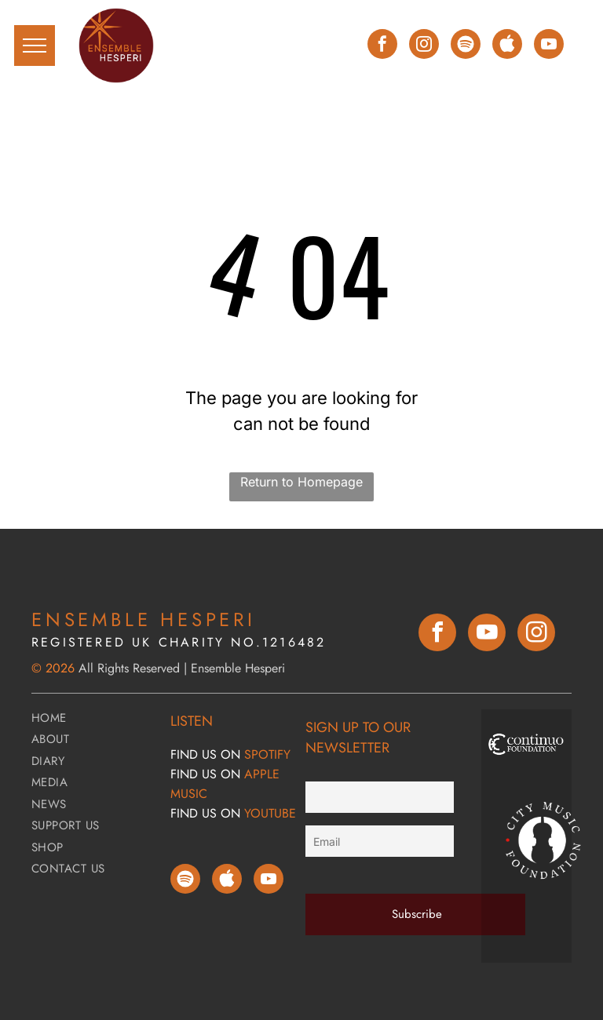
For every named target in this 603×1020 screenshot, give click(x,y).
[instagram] (424, 46)
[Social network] (507, 46)
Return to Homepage (301, 482)
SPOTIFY (267, 754)
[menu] (34, 45)
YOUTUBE (270, 813)
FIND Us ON (205, 754)
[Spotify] (466, 46)
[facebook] (382, 46)
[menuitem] (95, 720)
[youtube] (549, 46)
